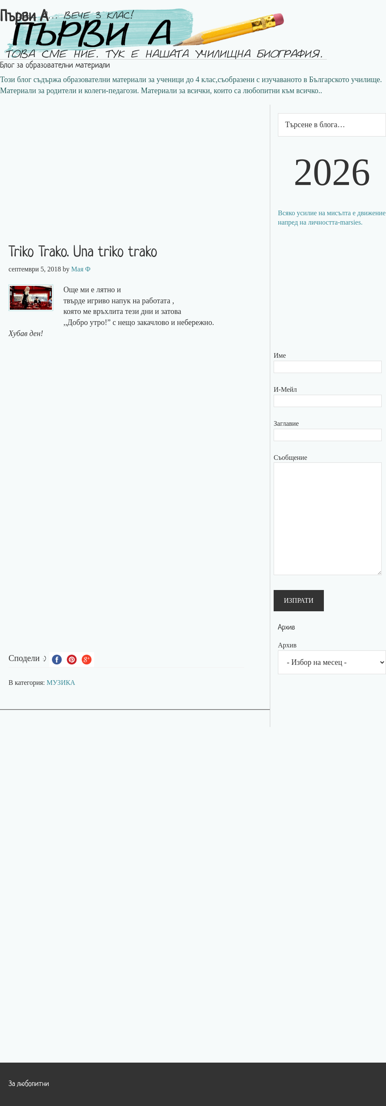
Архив (287, 645)
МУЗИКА (61, 682)
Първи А (24, 17)
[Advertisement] (135, 164)
